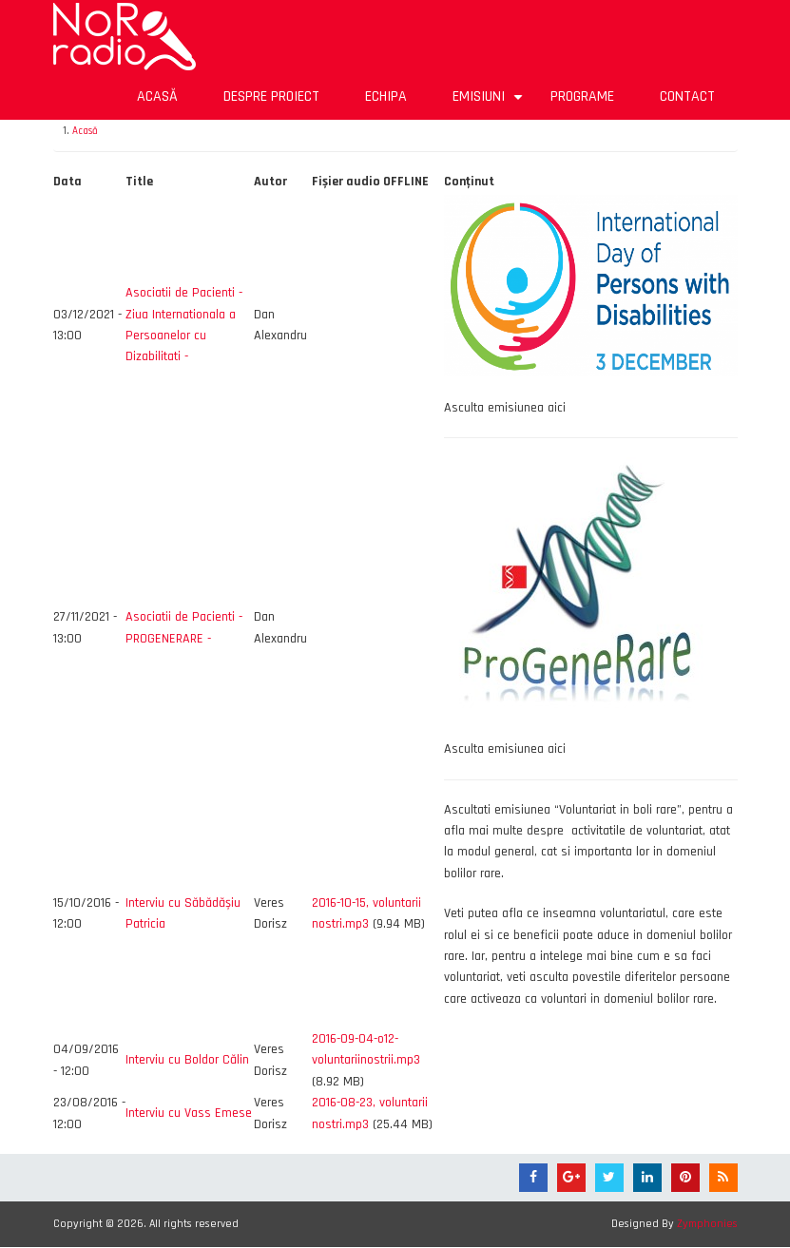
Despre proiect (271, 96)
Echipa (386, 96)
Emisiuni (490, 103)
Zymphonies (707, 1224)
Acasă (157, 96)
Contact (687, 96)
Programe (582, 96)
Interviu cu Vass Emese (188, 1113)
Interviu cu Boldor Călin (187, 1059)
